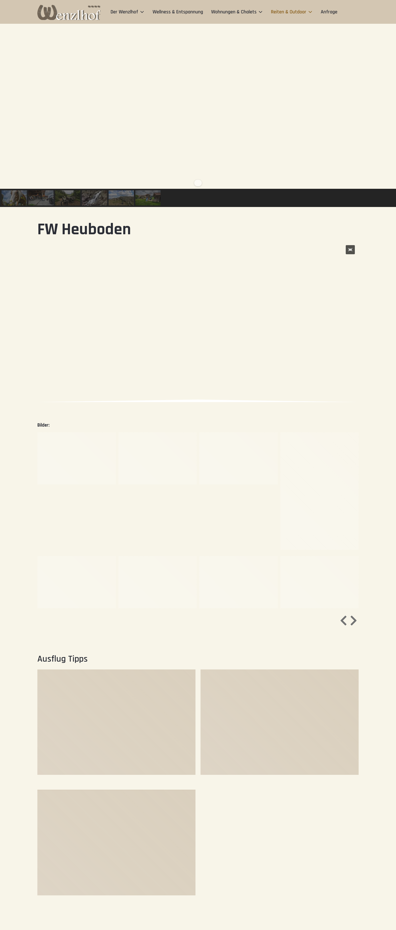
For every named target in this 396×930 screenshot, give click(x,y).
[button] (14, 197)
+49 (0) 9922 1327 (113, 926)
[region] (198, 115)
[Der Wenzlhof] (69, 12)
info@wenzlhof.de (155, 926)
